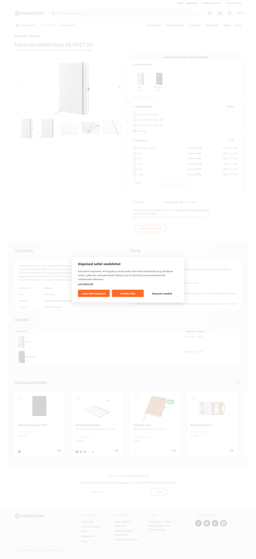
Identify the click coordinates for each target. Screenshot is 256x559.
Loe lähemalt (85, 283)
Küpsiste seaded (162, 293)
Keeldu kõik (127, 293)
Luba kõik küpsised (94, 293)
